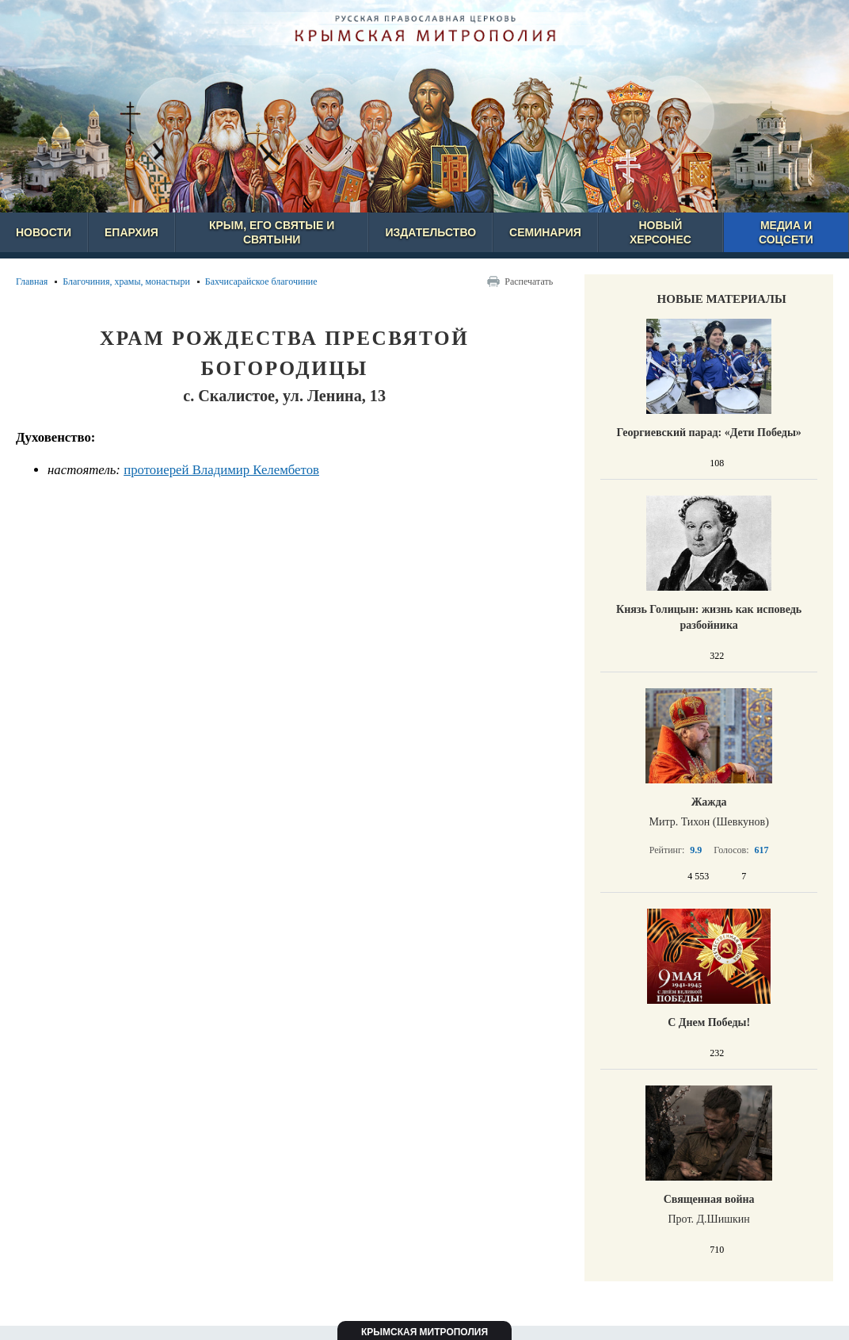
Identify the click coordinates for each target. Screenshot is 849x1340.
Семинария (545, 232)
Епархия (131, 232)
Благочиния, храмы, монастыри (126, 281)
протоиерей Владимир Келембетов (221, 469)
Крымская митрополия (424, 1332)
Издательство (430, 232)
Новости (43, 232)
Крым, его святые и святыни (271, 232)
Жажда (709, 802)
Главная (32, 281)
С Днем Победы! (709, 1022)
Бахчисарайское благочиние (261, 281)
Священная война (709, 1199)
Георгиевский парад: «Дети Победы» (708, 432)
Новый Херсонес (660, 232)
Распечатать (528, 281)
